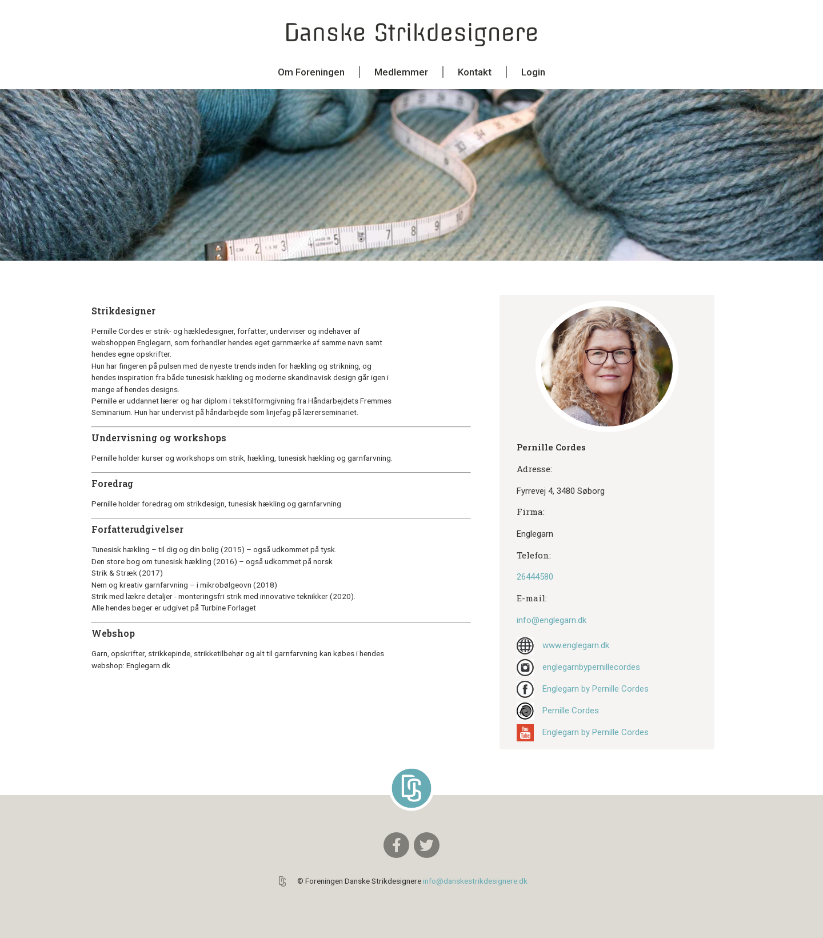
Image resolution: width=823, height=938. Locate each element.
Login (533, 72)
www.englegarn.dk (575, 645)
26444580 (535, 577)
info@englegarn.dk (551, 620)
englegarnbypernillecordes (591, 667)
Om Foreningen (311, 72)
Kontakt (475, 72)
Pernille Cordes (570, 710)
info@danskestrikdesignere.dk (475, 880)
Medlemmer (401, 72)
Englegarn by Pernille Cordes (595, 689)
